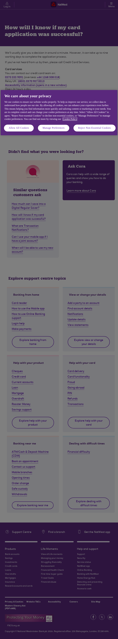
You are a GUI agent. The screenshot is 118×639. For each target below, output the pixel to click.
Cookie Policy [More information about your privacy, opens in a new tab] (70, 119)
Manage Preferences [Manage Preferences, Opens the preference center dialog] (54, 128)
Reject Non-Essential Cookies (94, 128)
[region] (59, 112)
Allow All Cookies (19, 128)
